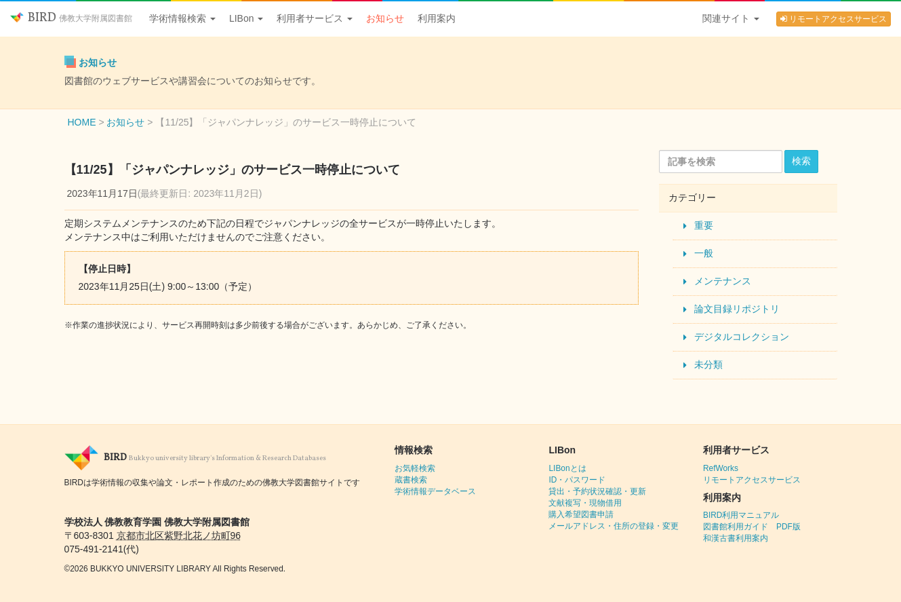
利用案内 (437, 18)
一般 (703, 253)
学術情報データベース (435, 491)
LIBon (246, 18)
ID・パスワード (576, 480)
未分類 (708, 364)
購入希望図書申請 (581, 514)
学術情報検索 (182, 18)
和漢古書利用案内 (735, 538)
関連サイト (730, 18)
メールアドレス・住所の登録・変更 (613, 526)
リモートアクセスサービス (833, 19)
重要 (703, 225)
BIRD (71, 18)
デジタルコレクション (741, 336)
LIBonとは (567, 468)
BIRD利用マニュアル (741, 515)
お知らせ (385, 18)
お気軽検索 (415, 468)
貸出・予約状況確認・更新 (597, 491)
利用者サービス (315, 18)
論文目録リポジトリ (737, 308)
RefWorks (720, 468)
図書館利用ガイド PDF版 (752, 526)
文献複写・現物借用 (585, 503)
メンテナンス (722, 281)
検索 (801, 160)
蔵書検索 (411, 480)
